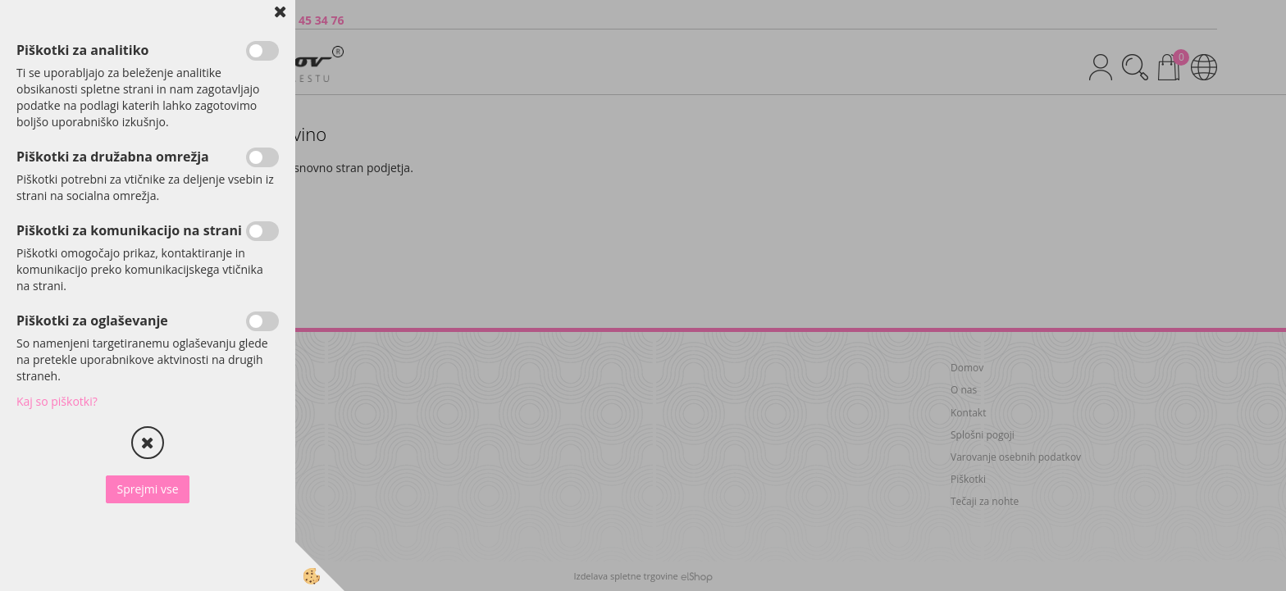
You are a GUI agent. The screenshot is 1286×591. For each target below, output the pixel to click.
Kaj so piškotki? (57, 401)
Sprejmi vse (147, 489)
